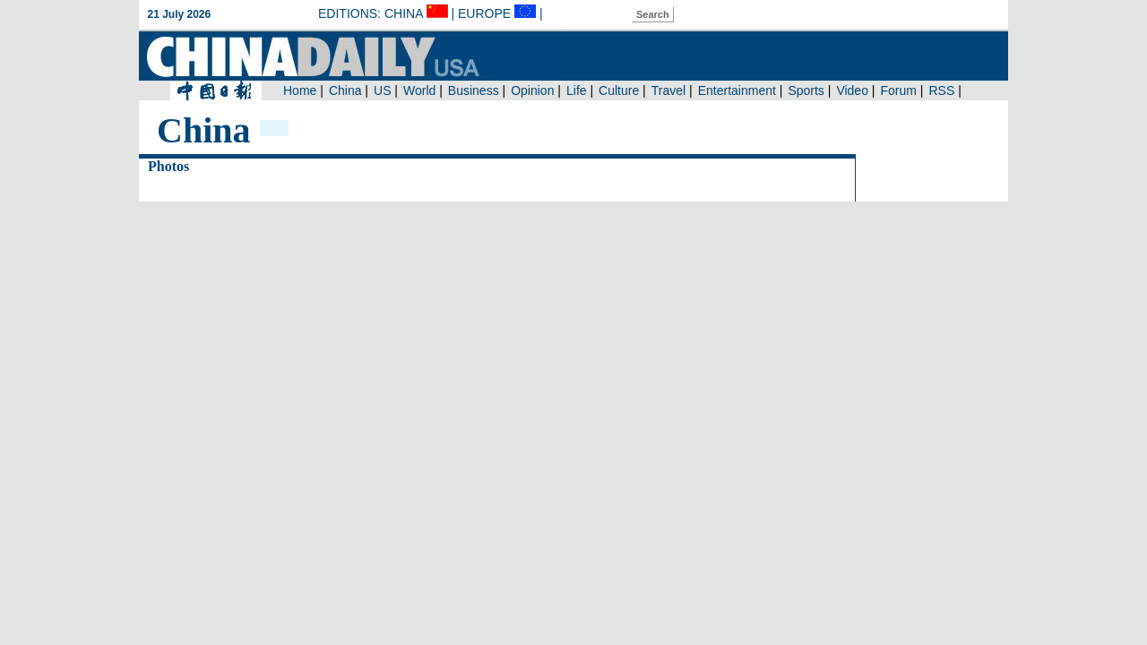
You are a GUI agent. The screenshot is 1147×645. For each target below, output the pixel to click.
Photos (168, 166)
